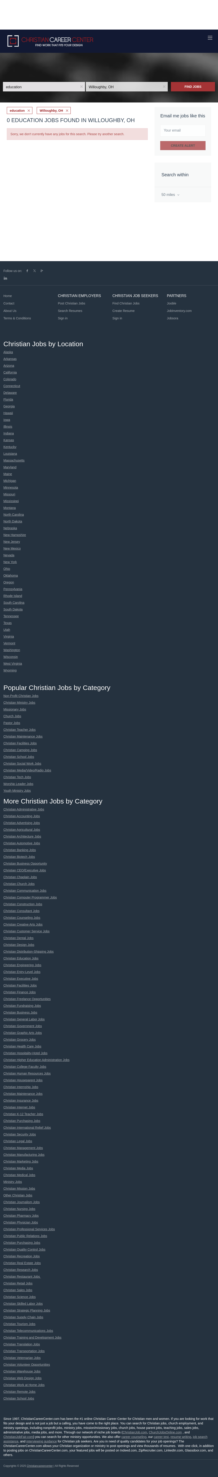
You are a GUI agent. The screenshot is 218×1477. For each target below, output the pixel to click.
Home (7, 296)
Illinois (7, 426)
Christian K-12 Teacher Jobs (23, 1114)
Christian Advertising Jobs (21, 823)
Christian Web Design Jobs (22, 1378)
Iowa (6, 420)
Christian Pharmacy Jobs (21, 1215)
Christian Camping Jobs (20, 750)
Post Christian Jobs (71, 303)
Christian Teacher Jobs (19, 730)
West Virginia (12, 663)
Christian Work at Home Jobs (24, 1385)
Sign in (63, 318)
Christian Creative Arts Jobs (23, 924)
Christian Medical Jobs (19, 1175)
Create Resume (123, 311)
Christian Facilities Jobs (20, 743)
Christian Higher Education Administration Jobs (36, 1060)
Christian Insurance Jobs (20, 1100)
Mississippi (11, 501)
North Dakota (12, 521)
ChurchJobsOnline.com (165, 1432)
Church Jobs (12, 716)
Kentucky (10, 447)
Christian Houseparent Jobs (23, 1080)
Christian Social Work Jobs (22, 763)
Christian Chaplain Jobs (20, 877)
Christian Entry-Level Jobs (21, 972)
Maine (7, 474)
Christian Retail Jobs (17, 1283)
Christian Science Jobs (19, 1297)
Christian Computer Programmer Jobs (30, 897)
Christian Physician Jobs (20, 1222)
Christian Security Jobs (19, 1134)
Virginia (8, 636)
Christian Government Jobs (22, 1026)
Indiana (8, 433)
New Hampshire (14, 535)
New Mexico (12, 548)
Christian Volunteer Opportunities (26, 1364)
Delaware (10, 393)
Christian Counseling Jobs (21, 918)
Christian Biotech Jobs (19, 857)
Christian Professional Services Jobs (29, 1229)
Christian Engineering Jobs (22, 965)
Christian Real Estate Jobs (22, 1263)
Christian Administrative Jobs (23, 809)
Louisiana (10, 453)
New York (10, 562)
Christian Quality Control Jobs (24, 1249)
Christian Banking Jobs (19, 850)
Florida (8, 399)
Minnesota (10, 487)
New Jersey (11, 541)
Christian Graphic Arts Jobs (22, 1033)
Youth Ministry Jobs (17, 790)
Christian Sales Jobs (17, 1290)
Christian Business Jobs (20, 1012)
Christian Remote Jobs (19, 1391)
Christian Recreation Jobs (21, 1256)
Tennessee (11, 616)
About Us (10, 311)
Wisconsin (10, 657)
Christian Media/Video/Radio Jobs (27, 770)
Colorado (9, 379)
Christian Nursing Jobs (19, 1209)
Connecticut (11, 386)
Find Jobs (192, 86)
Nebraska (10, 528)
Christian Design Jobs (18, 945)
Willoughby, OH (51, 110)
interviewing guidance (41, 1441)
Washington (11, 650)
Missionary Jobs (14, 709)
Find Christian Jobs (126, 303)
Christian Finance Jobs (19, 992)
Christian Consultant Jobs (21, 911)
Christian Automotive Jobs (21, 843)
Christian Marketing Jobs (20, 1161)
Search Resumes (70, 311)
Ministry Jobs (12, 1182)
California (10, 372)
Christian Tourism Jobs (19, 1324)
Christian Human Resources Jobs (27, 1073)
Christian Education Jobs (21, 958)
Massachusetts (13, 460)
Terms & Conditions (17, 318)
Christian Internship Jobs (20, 1087)
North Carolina (13, 514)
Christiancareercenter (40, 1466)
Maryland (10, 467)
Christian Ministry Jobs (19, 702)
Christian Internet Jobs (19, 1107)
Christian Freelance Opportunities (27, 999)
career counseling (134, 1437)
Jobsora (172, 318)
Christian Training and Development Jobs (32, 1337)
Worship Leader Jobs (18, 784)
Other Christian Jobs (17, 1195)
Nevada (8, 555)
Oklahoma (10, 575)
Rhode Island (12, 596)
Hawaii (8, 413)
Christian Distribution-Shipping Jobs (28, 951)
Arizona (8, 365)
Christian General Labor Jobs (24, 1019)
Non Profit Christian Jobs (21, 696)
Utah (6, 630)
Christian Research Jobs (20, 1270)
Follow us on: (12, 271)
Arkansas (10, 359)
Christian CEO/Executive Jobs (24, 870)
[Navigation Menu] (210, 37)
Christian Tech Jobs (17, 777)
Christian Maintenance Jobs (23, 736)
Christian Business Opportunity (25, 863)
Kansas (8, 440)
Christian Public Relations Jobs (25, 1236)
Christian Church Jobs (19, 884)
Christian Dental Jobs (18, 938)
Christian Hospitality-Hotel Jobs (25, 1053)
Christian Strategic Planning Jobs (26, 1310)
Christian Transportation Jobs (24, 1351)
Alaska (8, 352)
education (17, 110)
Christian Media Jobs (18, 1168)
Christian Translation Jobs (21, 1344)
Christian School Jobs (18, 757)
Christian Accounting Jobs (21, 816)
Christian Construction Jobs (22, 904)
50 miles (168, 195)
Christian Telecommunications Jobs (28, 1331)
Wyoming (10, 670)
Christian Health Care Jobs (22, 1046)
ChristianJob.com (135, 1432)
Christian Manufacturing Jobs (23, 1155)
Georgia (9, 406)
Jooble (171, 303)
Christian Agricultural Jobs (21, 829)
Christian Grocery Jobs (19, 1039)
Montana (9, 508)
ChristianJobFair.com (18, 1437)
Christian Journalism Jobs (21, 1202)
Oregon (8, 582)
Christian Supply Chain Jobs (23, 1317)
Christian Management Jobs (23, 1148)
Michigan (9, 481)
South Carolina (13, 602)
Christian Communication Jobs (24, 890)
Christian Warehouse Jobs (22, 1371)
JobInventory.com (179, 311)
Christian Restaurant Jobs (22, 1276)
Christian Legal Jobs (17, 1141)
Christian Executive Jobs (20, 978)
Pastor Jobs (11, 723)
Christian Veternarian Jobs (22, 1358)
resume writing (180, 1437)
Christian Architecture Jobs (22, 836)
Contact (8, 303)
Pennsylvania (12, 589)
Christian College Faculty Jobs (24, 1066)
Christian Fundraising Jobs (22, 1006)
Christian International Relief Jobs (27, 1127)
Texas (7, 623)
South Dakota (13, 609)
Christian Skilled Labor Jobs (23, 1303)
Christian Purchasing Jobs (21, 1121)
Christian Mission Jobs (19, 1188)
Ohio (6, 569)
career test (161, 1437)
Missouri (9, 494)
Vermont (9, 643)
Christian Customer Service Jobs (26, 931)
